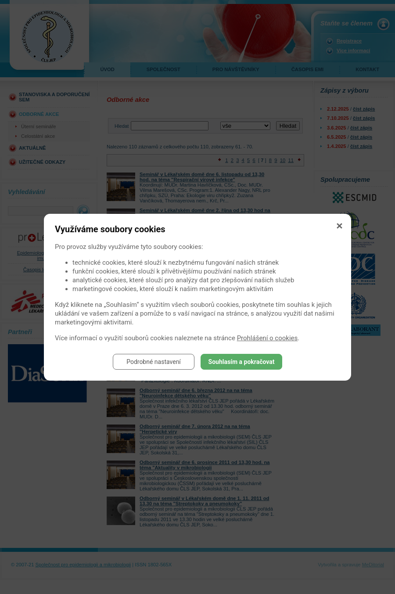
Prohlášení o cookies (267, 338)
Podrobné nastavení (153, 361)
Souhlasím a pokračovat (241, 361)
